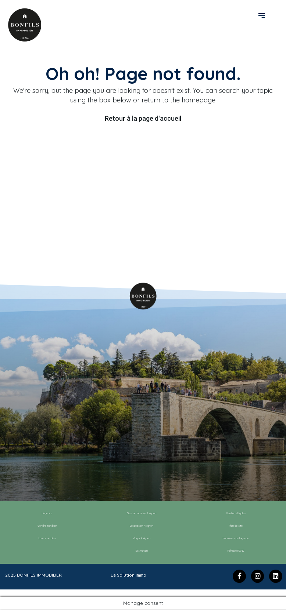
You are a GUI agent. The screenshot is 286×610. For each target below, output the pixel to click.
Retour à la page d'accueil (143, 118)
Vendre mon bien (47, 526)
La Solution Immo (128, 575)
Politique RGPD (236, 551)
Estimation (141, 551)
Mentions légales (236, 513)
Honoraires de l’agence (236, 538)
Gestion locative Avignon (142, 513)
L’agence (47, 513)
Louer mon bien (47, 538)
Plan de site (236, 526)
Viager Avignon (142, 538)
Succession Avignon (141, 526)
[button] (263, 15)
